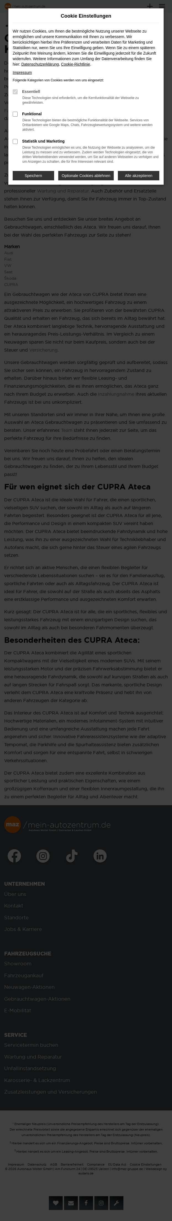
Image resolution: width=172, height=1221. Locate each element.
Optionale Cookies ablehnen (86, 175)
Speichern (33, 175)
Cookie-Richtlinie (75, 64)
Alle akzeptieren (138, 175)
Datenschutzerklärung (40, 64)
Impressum (22, 72)
